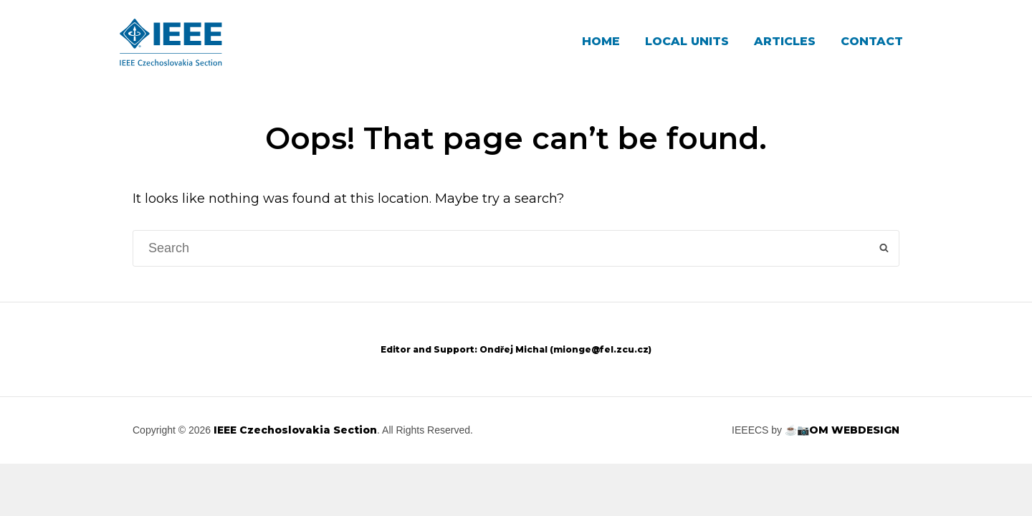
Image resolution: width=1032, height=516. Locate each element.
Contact (872, 41)
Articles (785, 41)
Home (601, 41)
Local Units (687, 41)
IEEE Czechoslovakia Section (295, 430)
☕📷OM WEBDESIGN (842, 430)
